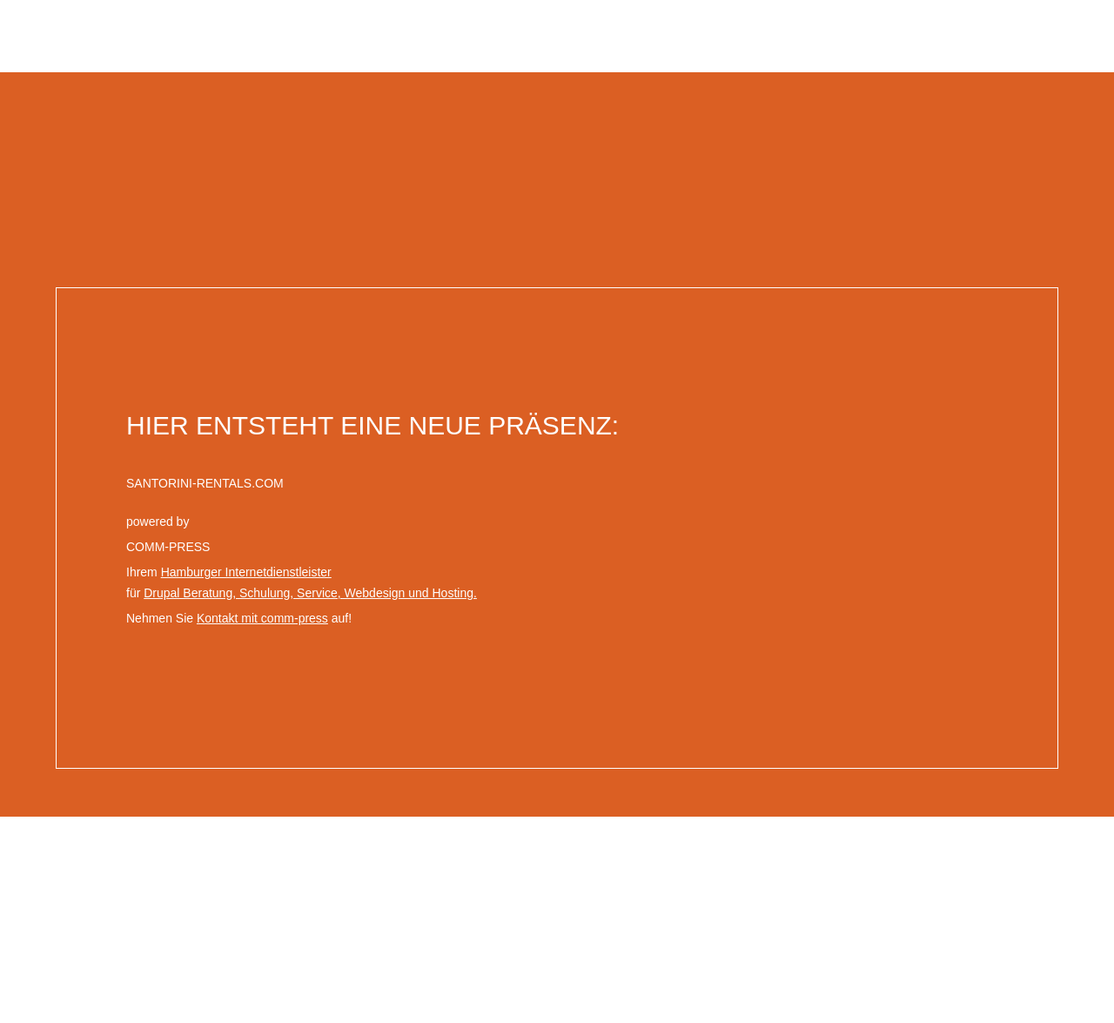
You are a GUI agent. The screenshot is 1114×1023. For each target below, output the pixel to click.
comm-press (1059, 827)
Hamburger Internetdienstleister (246, 572)
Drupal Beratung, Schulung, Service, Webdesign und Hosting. (310, 593)
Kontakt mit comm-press (262, 618)
